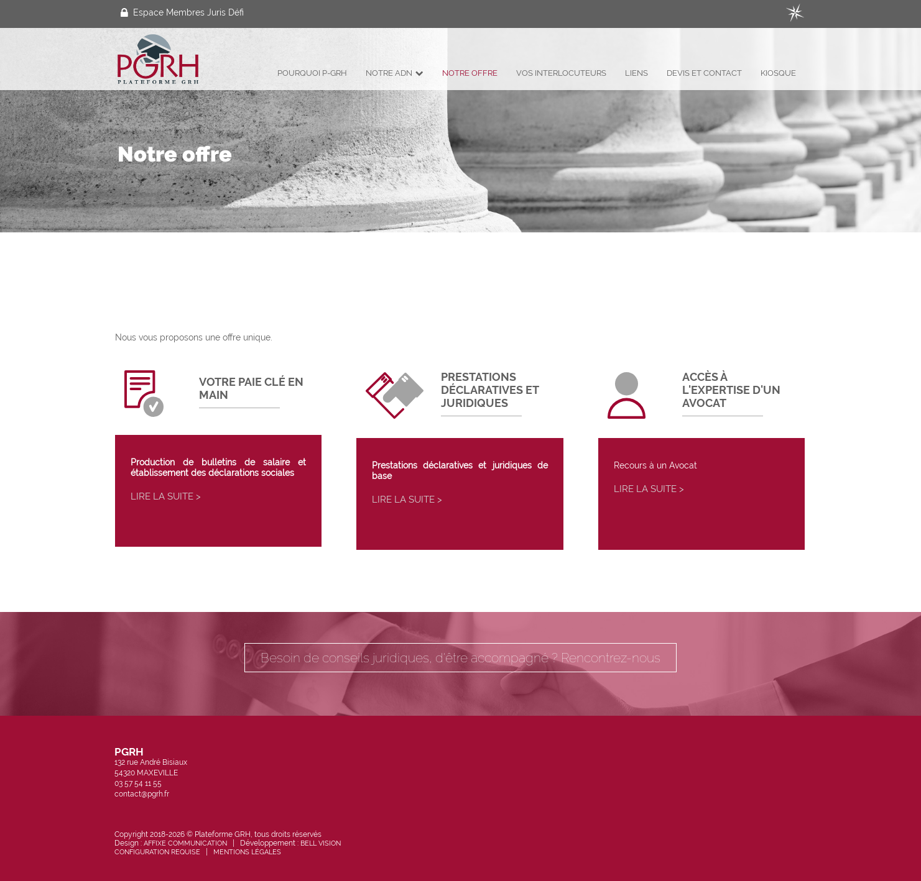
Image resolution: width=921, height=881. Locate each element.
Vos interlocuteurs (561, 73)
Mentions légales (247, 851)
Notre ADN (394, 73)
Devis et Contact (704, 73)
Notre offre (470, 73)
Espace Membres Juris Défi (182, 12)
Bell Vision (320, 843)
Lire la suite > (166, 496)
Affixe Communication (185, 843)
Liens (636, 73)
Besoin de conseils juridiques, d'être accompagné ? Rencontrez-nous (460, 657)
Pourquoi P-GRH (312, 73)
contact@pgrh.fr (141, 794)
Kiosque (778, 73)
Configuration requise (157, 851)
